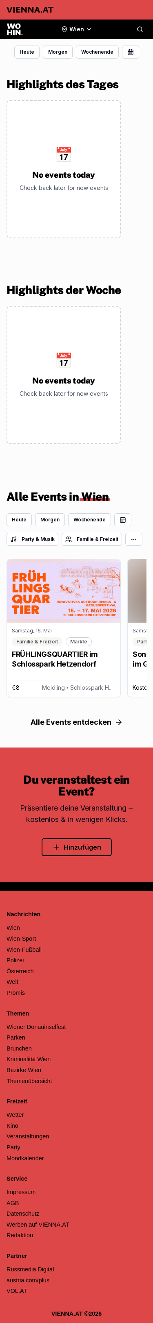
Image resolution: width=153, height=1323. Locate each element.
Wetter (15, 1115)
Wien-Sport (21, 938)
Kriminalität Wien (29, 1059)
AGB (13, 1203)
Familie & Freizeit (91, 539)
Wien (13, 927)
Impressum (21, 1192)
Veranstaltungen (28, 1136)
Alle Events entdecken (77, 722)
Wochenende (97, 52)
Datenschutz (23, 1213)
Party (13, 1147)
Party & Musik (32, 539)
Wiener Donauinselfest (36, 1027)
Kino (12, 1125)
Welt (12, 982)
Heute (27, 52)
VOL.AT (17, 1291)
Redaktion (20, 1235)
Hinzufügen (76, 847)
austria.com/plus (28, 1280)
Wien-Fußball (24, 949)
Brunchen (19, 1048)
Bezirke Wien (24, 1070)
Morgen (57, 52)
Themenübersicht (29, 1081)
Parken (16, 1037)
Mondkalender (25, 1158)
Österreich (20, 971)
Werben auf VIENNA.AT (38, 1224)
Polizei (15, 960)
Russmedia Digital (30, 1269)
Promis (16, 993)
